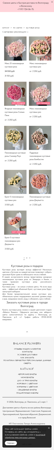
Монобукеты (27, 377)
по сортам (17, 28)
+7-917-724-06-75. (26, 9)
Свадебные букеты (27, 390)
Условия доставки (27, 355)
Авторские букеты (27, 374)
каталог (5, 28)
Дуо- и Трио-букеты (27, 381)
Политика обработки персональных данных (27, 360)
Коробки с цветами (27, 384)
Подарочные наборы (27, 393)
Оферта (27, 363)
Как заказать (27, 358)
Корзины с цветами (27, 387)
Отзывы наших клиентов (27, 349)
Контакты (27, 352)
